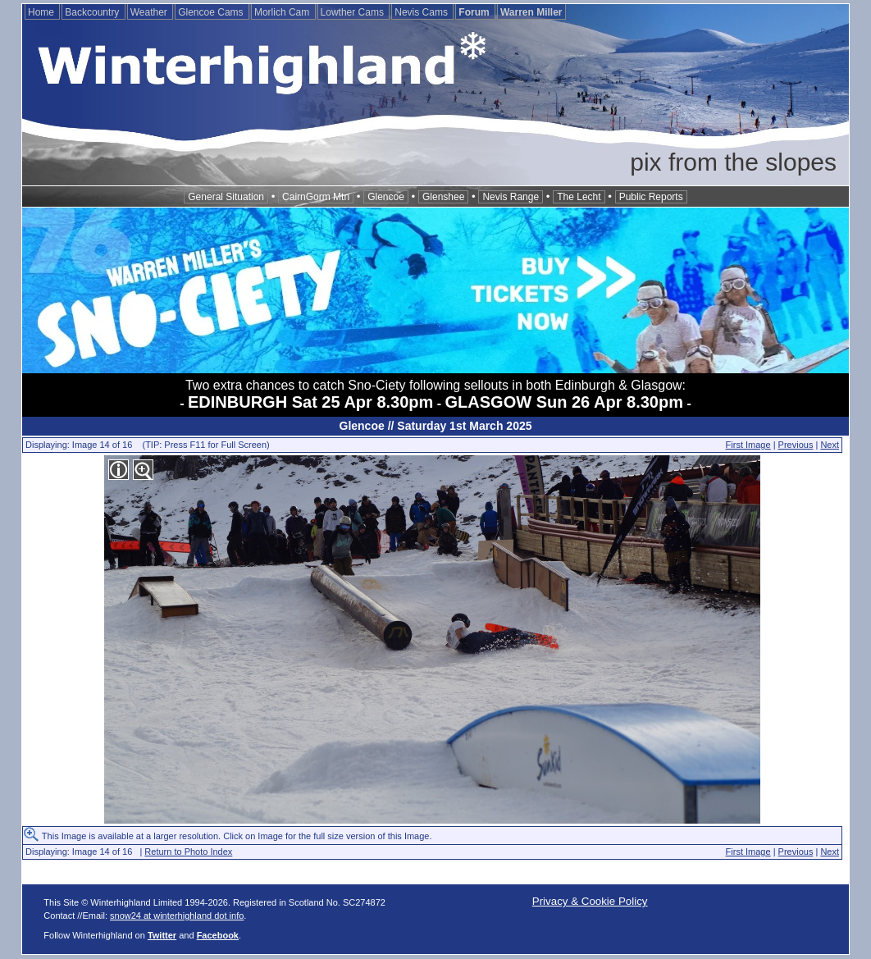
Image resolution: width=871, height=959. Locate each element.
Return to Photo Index (188, 851)
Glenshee (443, 197)
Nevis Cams (422, 12)
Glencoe (385, 197)
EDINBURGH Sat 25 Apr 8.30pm (310, 402)
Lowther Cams (354, 12)
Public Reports (651, 197)
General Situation (226, 197)
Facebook (218, 935)
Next (829, 445)
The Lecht (578, 197)
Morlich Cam (283, 12)
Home (42, 12)
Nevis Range (510, 197)
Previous (796, 445)
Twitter (162, 935)
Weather (150, 12)
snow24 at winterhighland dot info (177, 915)
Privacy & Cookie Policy (590, 901)
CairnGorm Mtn (315, 197)
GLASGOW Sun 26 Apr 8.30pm (564, 402)
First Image (748, 445)
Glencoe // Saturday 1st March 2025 (436, 425)
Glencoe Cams (212, 12)
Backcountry (93, 12)
